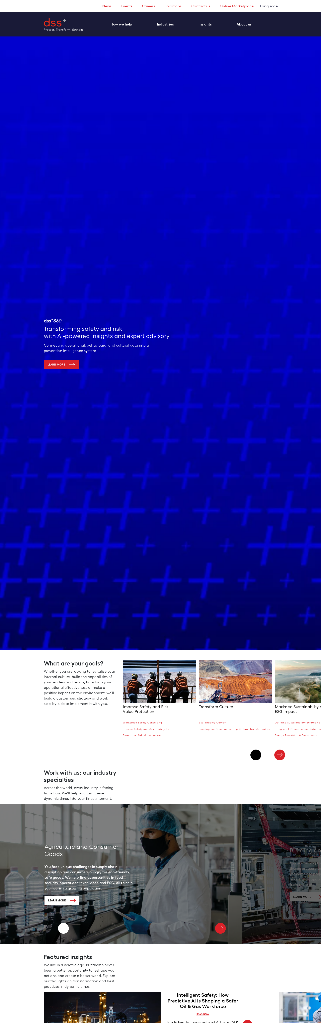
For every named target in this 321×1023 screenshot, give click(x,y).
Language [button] (269, 6)
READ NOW (203, 1014)
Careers (148, 6)
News (107, 6)
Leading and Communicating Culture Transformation (234, 729)
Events (126, 6)
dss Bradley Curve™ (213, 722)
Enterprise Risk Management (142, 735)
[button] (123, 24)
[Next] (279, 755)
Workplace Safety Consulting (142, 722)
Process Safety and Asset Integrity (146, 729)
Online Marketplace (237, 6)
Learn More (57, 900)
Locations (173, 6)
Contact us (200, 6)
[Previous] (255, 755)
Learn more (56, 364)
